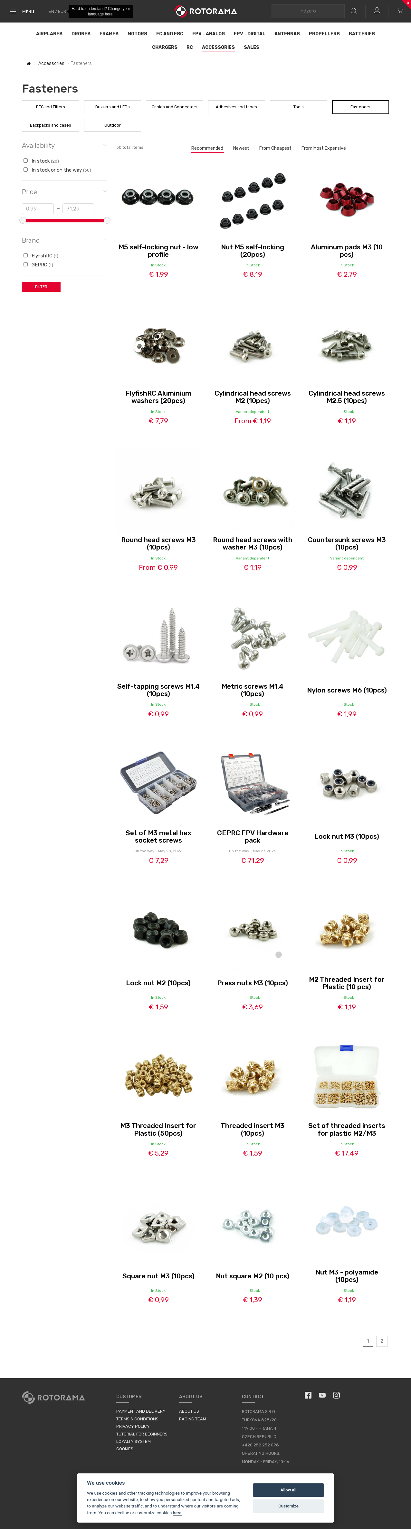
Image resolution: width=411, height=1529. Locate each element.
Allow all (289, 1490)
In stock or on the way (57, 170)
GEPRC (38, 265)
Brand (64, 240)
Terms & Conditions (137, 1419)
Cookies (124, 1448)
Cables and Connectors (174, 106)
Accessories (218, 47)
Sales (251, 47)
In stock (41, 161)
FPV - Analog (208, 34)
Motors (137, 34)
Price (64, 191)
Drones (81, 34)
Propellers (324, 34)
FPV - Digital (249, 34)
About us (189, 1411)
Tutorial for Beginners (141, 1434)
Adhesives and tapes (236, 106)
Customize (288, 1506)
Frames (109, 34)
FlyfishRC (41, 256)
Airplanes (49, 34)
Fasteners (360, 106)
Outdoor (112, 125)
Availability (64, 145)
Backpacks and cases (50, 125)
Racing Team (192, 1419)
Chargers (164, 47)
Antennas (287, 34)
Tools (298, 106)
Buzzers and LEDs (112, 106)
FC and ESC (169, 34)
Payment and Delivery (141, 1411)
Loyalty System (133, 1441)
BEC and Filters (50, 106)
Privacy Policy (133, 1426)
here (177, 1512)
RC (189, 47)
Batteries (362, 34)
